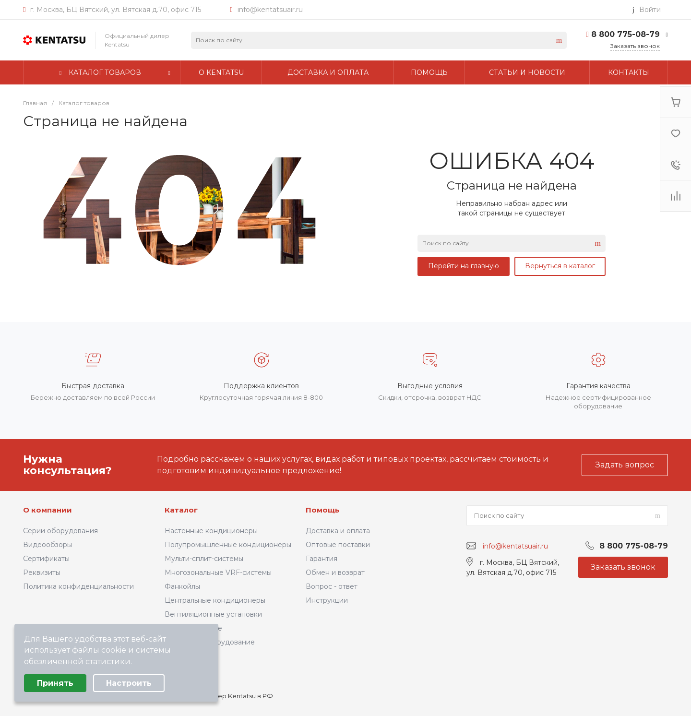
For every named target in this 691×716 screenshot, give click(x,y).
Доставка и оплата (338, 530)
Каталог (181, 509)
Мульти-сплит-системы (204, 558)
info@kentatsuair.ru (270, 9)
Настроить (129, 683)
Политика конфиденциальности (78, 586)
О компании (47, 509)
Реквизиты (41, 572)
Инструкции (327, 600)
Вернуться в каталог (560, 266)
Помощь (322, 509)
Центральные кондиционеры (215, 600)
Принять (55, 683)
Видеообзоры (47, 544)
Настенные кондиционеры (211, 530)
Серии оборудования (60, 530)
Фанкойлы (182, 586)
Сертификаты (46, 558)
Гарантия (321, 558)
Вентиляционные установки (213, 614)
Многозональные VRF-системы (218, 572)
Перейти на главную (463, 266)
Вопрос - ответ (331, 586)
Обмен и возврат (335, 572)
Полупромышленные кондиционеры (228, 544)
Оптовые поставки (338, 544)
